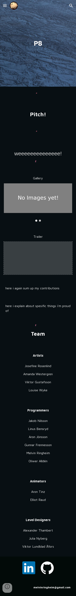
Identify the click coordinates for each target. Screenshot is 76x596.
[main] (38, 43)
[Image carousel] (38, 202)
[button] (5, 5)
